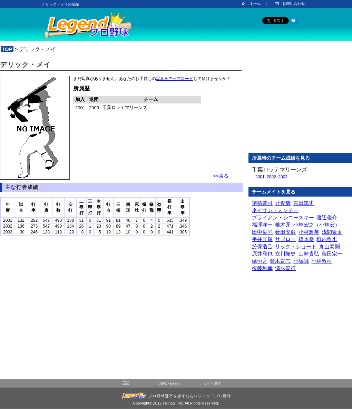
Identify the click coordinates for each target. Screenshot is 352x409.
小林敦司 (321, 261)
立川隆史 (285, 254)
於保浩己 (262, 246)
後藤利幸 (262, 268)
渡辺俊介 (326, 217)
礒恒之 (259, 261)
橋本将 (306, 239)
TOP (7, 49)
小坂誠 (301, 261)
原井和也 (262, 254)
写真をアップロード (174, 78)
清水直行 (285, 268)
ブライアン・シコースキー (283, 217)
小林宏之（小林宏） (316, 225)
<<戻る (220, 176)
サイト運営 (212, 383)
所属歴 (81, 88)
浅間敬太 (332, 232)
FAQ (126, 383)
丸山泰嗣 (329, 246)
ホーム (255, 3)
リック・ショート (295, 246)
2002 (271, 176)
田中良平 (262, 232)
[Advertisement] (300, 103)
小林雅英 (309, 232)
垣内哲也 (326, 239)
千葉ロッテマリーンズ (279, 169)
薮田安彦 (285, 232)
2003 (282, 176)
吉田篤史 (303, 203)
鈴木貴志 (280, 261)
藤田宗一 (332, 254)
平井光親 (262, 239)
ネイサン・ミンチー (275, 210)
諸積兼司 (262, 203)
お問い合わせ (293, 3)
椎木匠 (283, 225)
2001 (260, 176)
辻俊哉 (283, 203)
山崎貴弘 (309, 254)
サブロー (285, 239)
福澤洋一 (262, 225)
